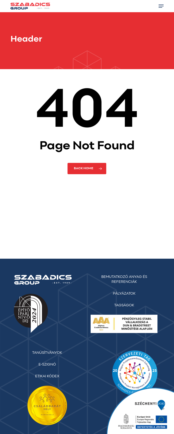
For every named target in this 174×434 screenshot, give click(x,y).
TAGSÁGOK (124, 305)
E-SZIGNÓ (47, 364)
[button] (161, 6)
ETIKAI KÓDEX (47, 376)
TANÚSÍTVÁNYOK (47, 353)
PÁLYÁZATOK (124, 294)
